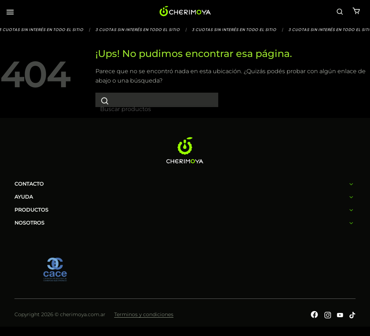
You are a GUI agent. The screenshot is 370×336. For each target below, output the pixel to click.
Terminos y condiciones (143, 314)
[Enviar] (104, 101)
